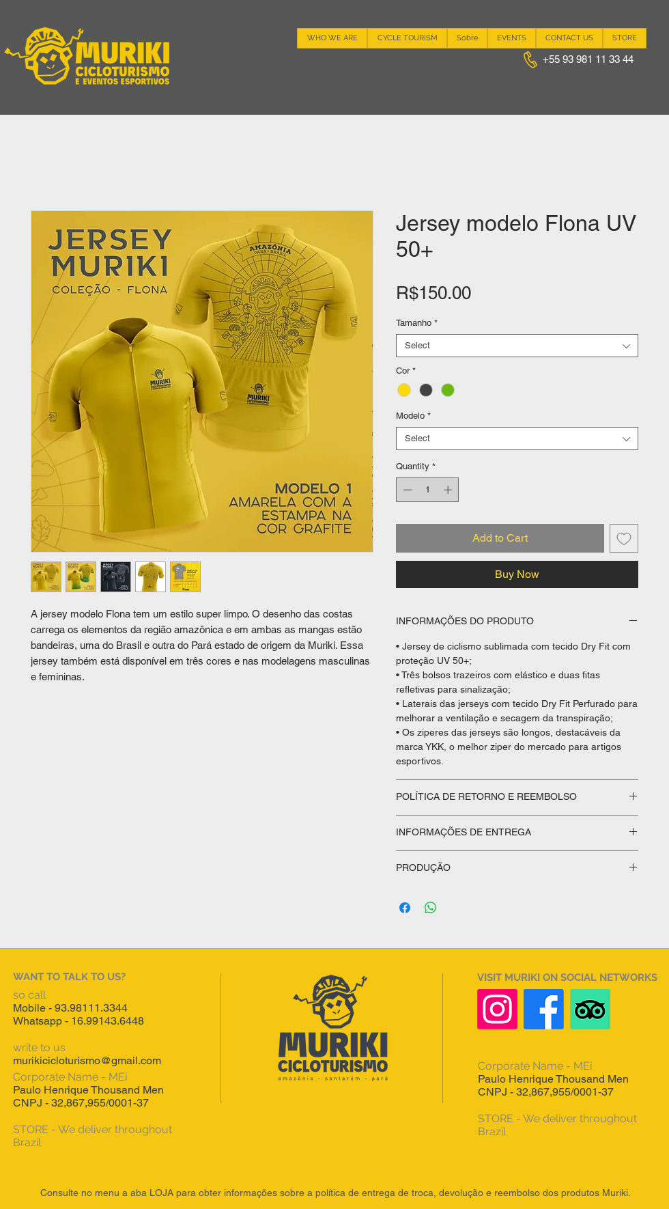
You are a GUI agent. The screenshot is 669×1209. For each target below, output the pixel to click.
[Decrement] (406, 489)
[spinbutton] (427, 489)
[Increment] (449, 489)
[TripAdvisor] (590, 1009)
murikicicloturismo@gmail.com (87, 1060)
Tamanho (417, 323)
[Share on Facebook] (405, 908)
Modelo (413, 416)
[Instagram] (497, 1009)
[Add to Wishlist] (624, 538)
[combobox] (517, 345)
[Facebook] (544, 1009)
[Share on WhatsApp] (431, 908)
